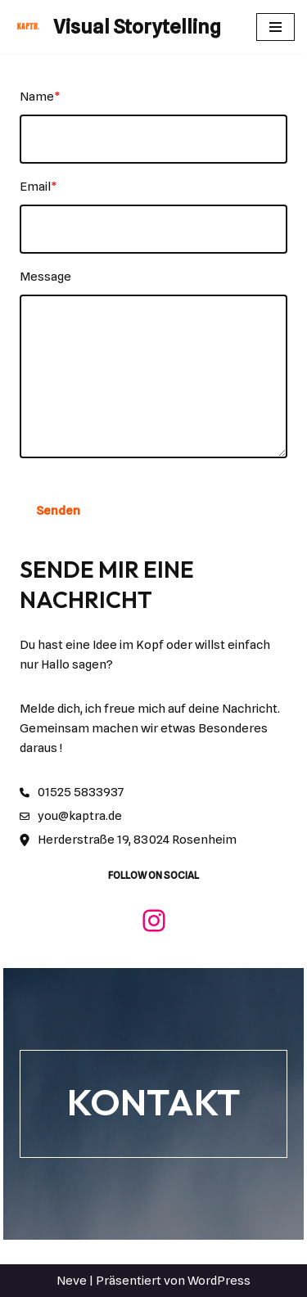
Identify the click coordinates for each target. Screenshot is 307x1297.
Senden (58, 510)
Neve (71, 1280)
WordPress (219, 1280)
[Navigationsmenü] (275, 27)
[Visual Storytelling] (116, 27)
